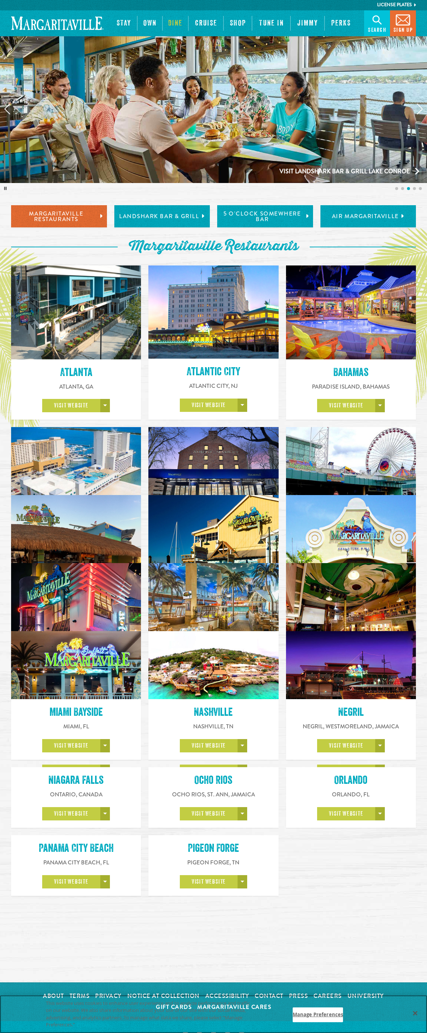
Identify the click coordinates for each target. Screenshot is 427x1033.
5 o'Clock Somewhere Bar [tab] (266, 216)
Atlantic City (213, 371)
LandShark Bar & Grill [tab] (162, 216)
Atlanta (76, 372)
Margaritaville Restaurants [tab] (66, 216)
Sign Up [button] (403, 23)
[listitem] (396, 188)
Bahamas (351, 372)
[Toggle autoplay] (5, 188)
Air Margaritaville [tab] (368, 216)
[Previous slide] (7, 109)
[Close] (415, 1013)
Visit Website (71, 406)
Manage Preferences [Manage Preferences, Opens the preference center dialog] (318, 1014)
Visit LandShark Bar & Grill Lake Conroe (344, 171)
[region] (213, 1014)
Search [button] (377, 23)
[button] (124, 23)
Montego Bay (213, 644)
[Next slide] (420, 109)
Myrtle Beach (350, 644)
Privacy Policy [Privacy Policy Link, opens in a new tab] (93, 1024)
